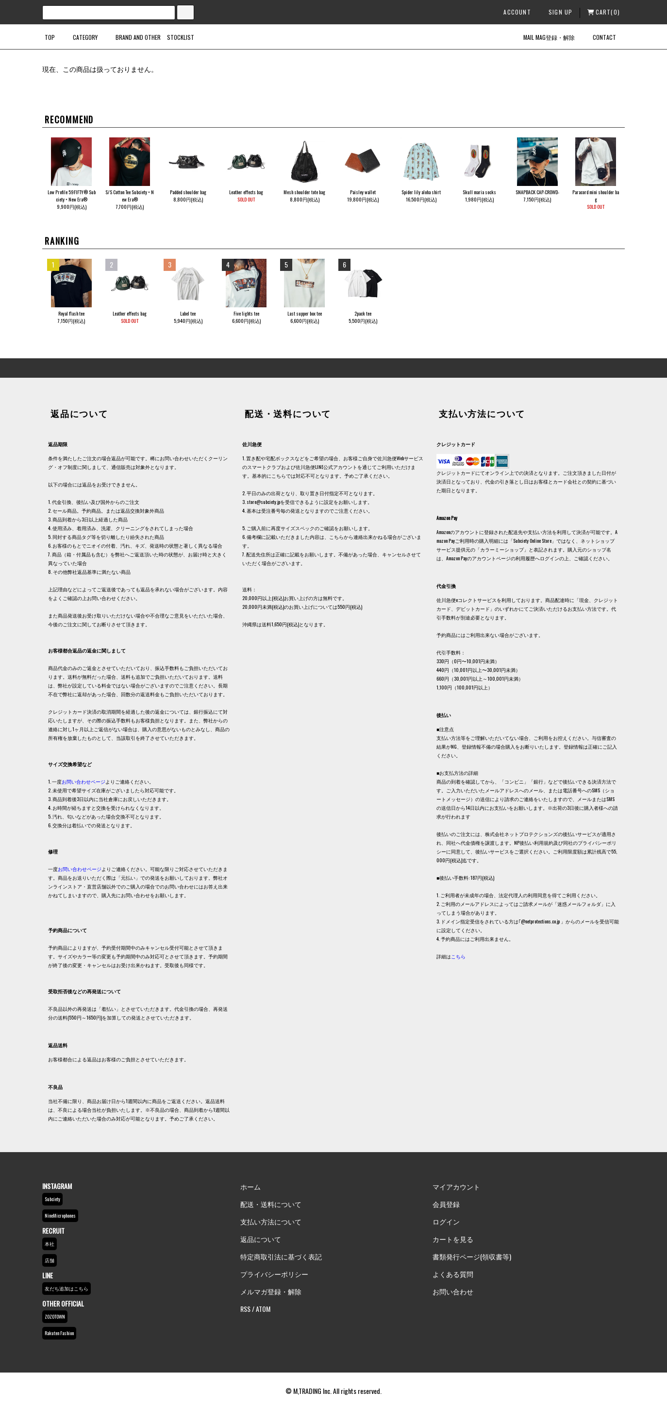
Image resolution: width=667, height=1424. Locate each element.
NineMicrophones (60, 1215)
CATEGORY (79, 37)
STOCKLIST (180, 37)
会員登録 (446, 1204)
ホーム (250, 1186)
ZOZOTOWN (55, 1316)
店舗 (49, 1260)
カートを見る (453, 1239)
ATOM (263, 1309)
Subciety (52, 1199)
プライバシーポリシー (274, 1274)
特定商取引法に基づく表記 (281, 1256)
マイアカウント (456, 1186)
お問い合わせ (453, 1291)
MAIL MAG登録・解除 (543, 37)
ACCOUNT (513, 12)
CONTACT (598, 37)
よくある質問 (453, 1274)
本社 (49, 1243)
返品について (260, 1239)
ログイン (446, 1221)
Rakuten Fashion (59, 1333)
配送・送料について (270, 1204)
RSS (245, 1309)
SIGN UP (556, 12)
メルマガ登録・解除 (270, 1291)
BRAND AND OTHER (132, 37)
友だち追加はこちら (66, 1288)
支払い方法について (270, 1221)
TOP (50, 37)
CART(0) (603, 12)
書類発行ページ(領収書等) (472, 1256)
